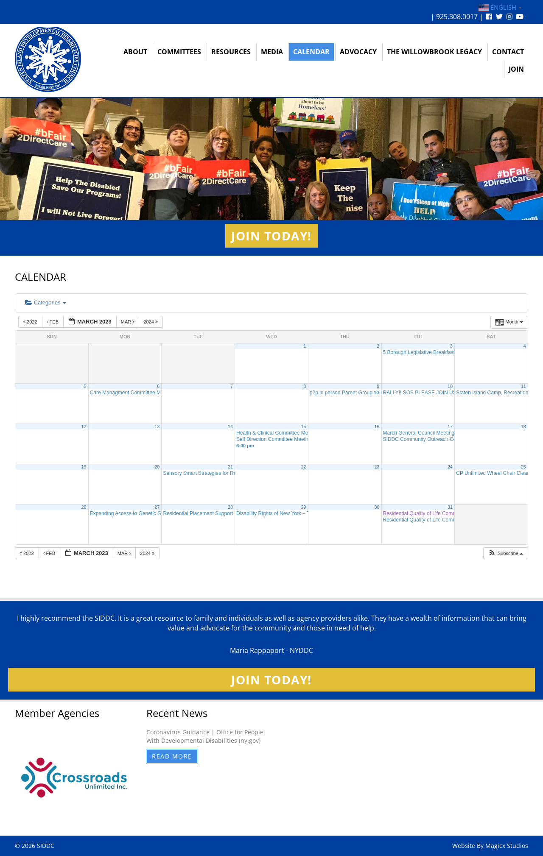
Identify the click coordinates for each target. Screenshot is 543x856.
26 (84, 507)
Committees (179, 51)
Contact (508, 51)
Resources (231, 51)
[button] (505, 553)
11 (523, 386)
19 (84, 466)
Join (516, 69)
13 (157, 426)
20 (157, 466)
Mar (128, 321)
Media (272, 51)
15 (303, 426)
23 (376, 466)
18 (523, 426)
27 (157, 507)
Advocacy (358, 51)
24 (450, 466)
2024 (151, 321)
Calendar (311, 51)
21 (230, 466)
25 (523, 466)
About (135, 51)
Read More (172, 756)
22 (303, 466)
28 (230, 507)
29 (303, 507)
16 (376, 426)
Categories (45, 302)
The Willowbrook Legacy (434, 51)
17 (450, 426)
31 (450, 507)
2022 (31, 321)
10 (450, 386)
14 (230, 426)
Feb (53, 321)
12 (84, 426)
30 (376, 507)
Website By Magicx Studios (490, 846)
